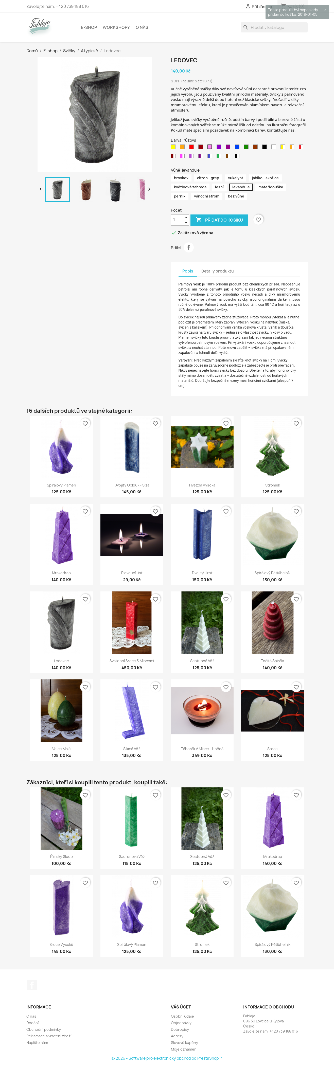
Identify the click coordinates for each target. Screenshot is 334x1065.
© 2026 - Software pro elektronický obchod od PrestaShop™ (167, 1058)
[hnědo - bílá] (229, 157)
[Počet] (177, 220)
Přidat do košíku (219, 220)
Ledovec (61, 660)
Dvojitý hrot (202, 572)
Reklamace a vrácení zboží (48, 1036)
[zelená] (247, 148)
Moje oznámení (184, 1049)
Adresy (177, 1036)
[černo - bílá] (238, 157)
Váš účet (181, 1007)
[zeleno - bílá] (220, 157)
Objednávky (181, 1022)
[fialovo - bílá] (192, 157)
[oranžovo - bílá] (293, 148)
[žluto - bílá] (283, 148)
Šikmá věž (131, 748)
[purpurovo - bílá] (201, 157)
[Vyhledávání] (274, 27)
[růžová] (210, 148)
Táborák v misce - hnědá (202, 748)
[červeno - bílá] (302, 148)
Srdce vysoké (61, 944)
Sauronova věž (132, 856)
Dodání (32, 1022)
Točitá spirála (272, 660)
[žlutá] (174, 148)
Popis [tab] (187, 271)
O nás (142, 27)
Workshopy (116, 27)
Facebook (32, 985)
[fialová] (220, 148)
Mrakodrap (61, 572)
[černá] (265, 148)
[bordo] (201, 148)
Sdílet (189, 247)
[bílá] (274, 148)
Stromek (272, 485)
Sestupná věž (202, 660)
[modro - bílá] (210, 157)
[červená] (192, 148)
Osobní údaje (182, 1016)
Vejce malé (61, 748)
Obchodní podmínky (43, 1029)
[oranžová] (183, 148)
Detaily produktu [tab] (217, 271)
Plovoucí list (132, 572)
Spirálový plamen (61, 485)
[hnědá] (256, 148)
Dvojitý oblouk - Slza (131, 485)
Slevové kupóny (184, 1042)
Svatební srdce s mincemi (132, 660)
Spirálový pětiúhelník (272, 572)
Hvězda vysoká (202, 485)
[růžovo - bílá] (183, 157)
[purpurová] (229, 148)
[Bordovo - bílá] (174, 157)
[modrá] (238, 148)
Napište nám (37, 1042)
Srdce (272, 748)
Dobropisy (180, 1029)
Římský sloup (61, 856)
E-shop (89, 27)
